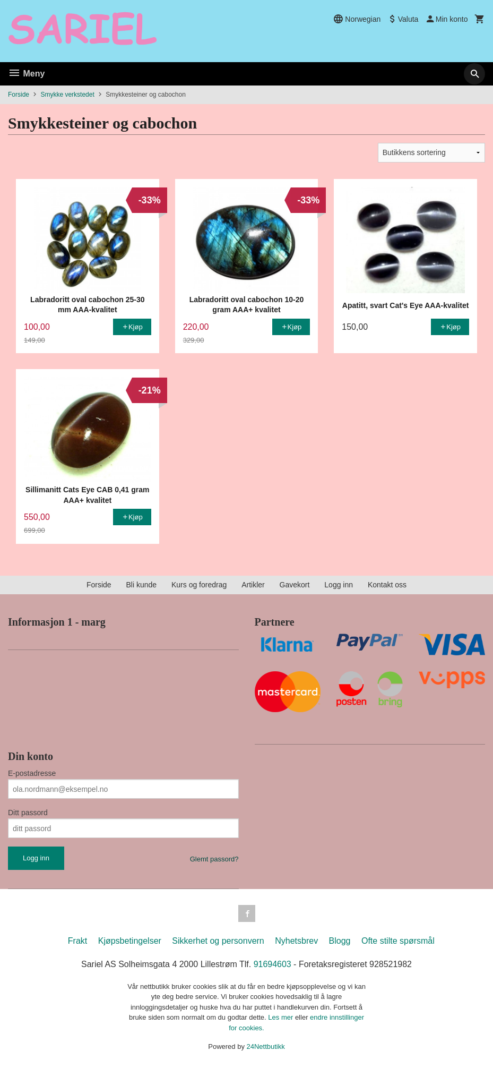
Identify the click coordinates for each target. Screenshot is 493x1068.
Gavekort (295, 584)
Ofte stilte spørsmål (398, 940)
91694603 (272, 964)
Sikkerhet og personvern (218, 940)
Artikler (253, 584)
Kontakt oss (387, 584)
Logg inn (338, 584)
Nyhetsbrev (296, 940)
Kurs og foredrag (199, 584)
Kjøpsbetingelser (129, 940)
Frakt (77, 940)
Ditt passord (28, 812)
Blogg (340, 940)
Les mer (281, 1017)
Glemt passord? (214, 859)
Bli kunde (141, 584)
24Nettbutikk (266, 1046)
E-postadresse (32, 773)
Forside (18, 94)
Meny (26, 73)
